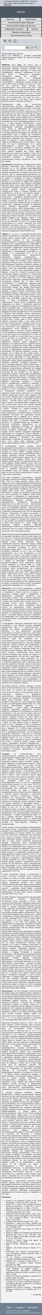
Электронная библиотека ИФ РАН (16, 1)
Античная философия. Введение (21, 22)
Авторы (35, 29)
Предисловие (30, 19)
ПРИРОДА (8, 5)
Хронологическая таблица (21, 35)
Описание (10, 19)
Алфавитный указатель (14, 29)
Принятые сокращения (21, 32)
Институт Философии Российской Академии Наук (23, 1313)
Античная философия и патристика (21, 26)
